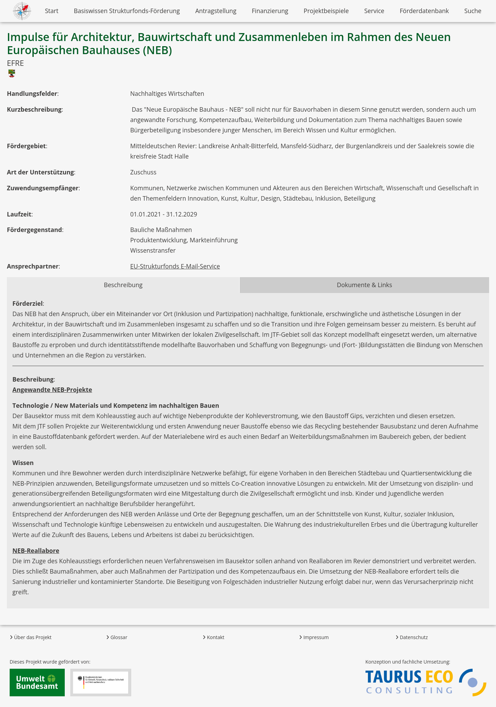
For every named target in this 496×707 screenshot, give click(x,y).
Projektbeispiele (326, 11)
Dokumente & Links (364, 285)
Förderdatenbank (424, 11)
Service (374, 11)
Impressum (314, 637)
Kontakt (213, 637)
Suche (473, 11)
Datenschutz (411, 637)
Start (51, 11)
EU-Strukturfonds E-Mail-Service (175, 266)
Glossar (116, 637)
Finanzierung (270, 11)
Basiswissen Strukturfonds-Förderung (127, 11)
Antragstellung (215, 11)
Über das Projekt (31, 637)
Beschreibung (123, 285)
